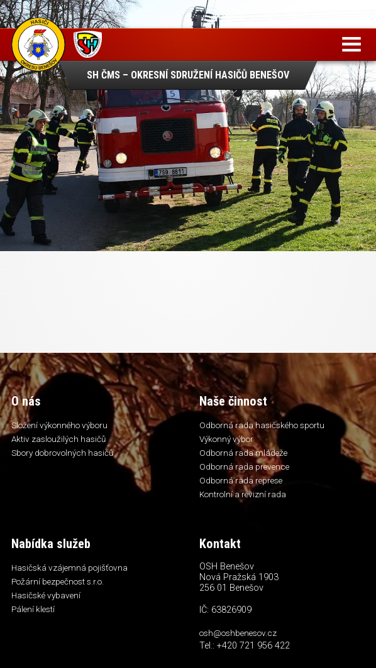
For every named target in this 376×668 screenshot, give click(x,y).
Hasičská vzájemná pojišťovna (69, 568)
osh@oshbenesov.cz (238, 633)
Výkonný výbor (226, 439)
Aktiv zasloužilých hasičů (58, 439)
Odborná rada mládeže (243, 453)
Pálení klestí (33, 609)
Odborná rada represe (240, 480)
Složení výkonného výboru (59, 425)
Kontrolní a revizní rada (242, 494)
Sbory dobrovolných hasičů (62, 453)
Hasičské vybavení (45, 595)
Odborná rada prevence (244, 466)
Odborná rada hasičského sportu (261, 425)
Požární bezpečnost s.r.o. (57, 581)
